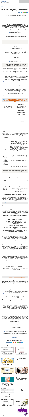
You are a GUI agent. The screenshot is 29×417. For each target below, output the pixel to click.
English (2, 6)
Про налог (3, 1)
